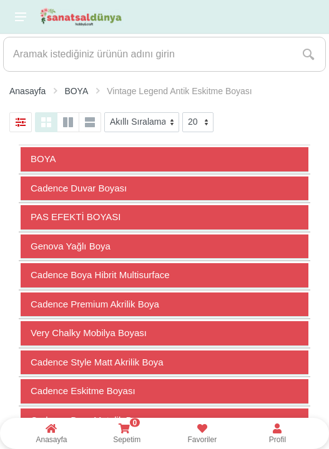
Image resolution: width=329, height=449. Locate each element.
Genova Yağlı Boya (70, 246)
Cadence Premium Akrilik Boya (95, 304)
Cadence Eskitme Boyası (83, 390)
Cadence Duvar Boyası (79, 188)
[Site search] (148, 54)
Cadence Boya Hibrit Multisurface (100, 274)
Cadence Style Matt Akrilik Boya (97, 362)
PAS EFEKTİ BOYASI (76, 216)
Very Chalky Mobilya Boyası (89, 332)
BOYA (43, 158)
